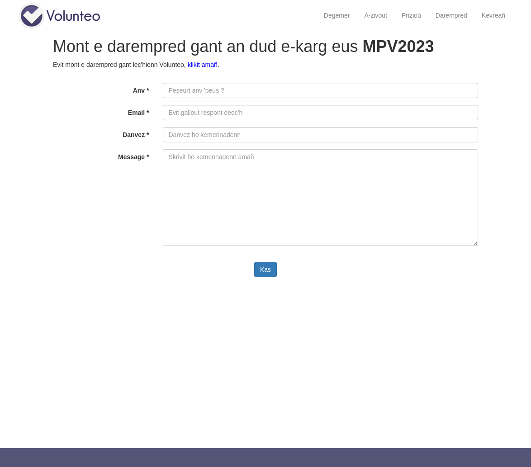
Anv (141, 90)
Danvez (136, 134)
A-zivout (375, 15)
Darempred (451, 15)
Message (133, 156)
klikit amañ (203, 64)
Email (138, 112)
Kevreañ (493, 15)
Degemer (337, 15)
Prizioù (411, 15)
